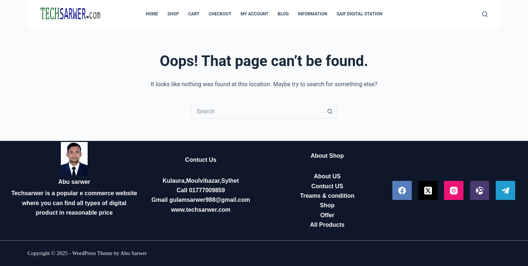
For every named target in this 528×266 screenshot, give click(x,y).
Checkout (220, 14)
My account (254, 14)
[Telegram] (505, 190)
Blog (283, 14)
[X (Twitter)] (428, 190)
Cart (193, 14)
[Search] (485, 14)
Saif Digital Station (359, 14)
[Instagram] (453, 190)
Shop (173, 14)
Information (312, 14)
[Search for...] (257, 111)
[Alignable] (479, 190)
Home (152, 14)
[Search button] (330, 111)
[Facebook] (402, 190)
